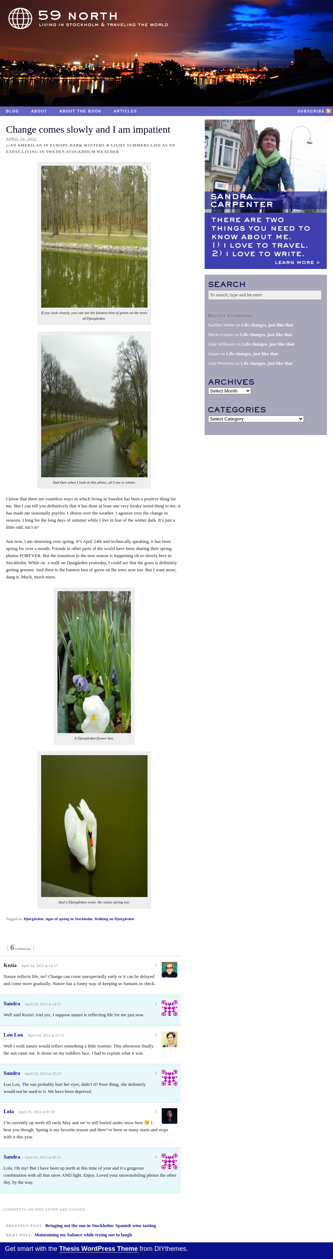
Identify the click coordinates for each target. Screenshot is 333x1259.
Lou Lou (13, 1035)
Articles (125, 111)
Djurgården (34, 919)
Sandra (12, 1003)
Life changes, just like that (267, 325)
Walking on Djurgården (114, 919)
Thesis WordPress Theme (98, 1248)
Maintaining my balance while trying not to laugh (83, 1234)
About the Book (80, 111)
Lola (9, 1111)
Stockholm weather (92, 151)
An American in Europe (39, 145)
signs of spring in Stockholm (68, 919)
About (39, 111)
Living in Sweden (43, 151)
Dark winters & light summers (109, 145)
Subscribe (311, 111)
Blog (12, 111)
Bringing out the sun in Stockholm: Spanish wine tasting (100, 1225)
